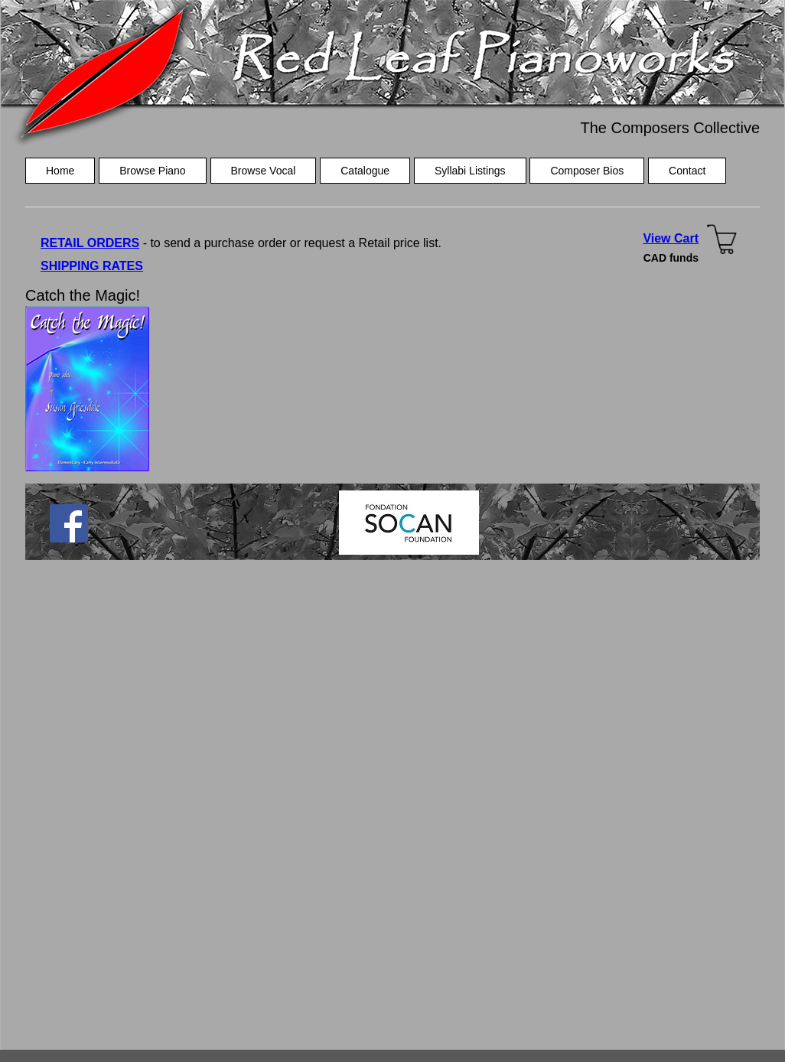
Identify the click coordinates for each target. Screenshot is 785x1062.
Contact (687, 171)
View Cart (671, 238)
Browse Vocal (263, 171)
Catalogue (364, 171)
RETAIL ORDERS (90, 242)
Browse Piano (152, 171)
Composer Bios (587, 171)
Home (60, 171)
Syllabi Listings (470, 171)
